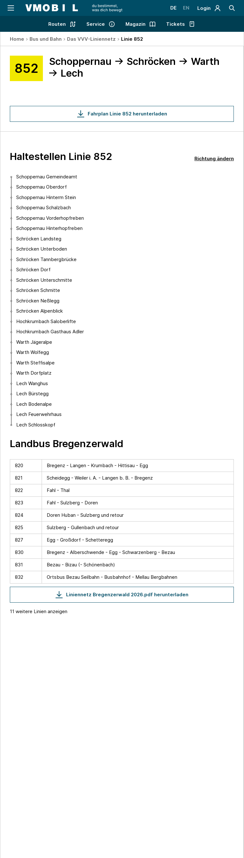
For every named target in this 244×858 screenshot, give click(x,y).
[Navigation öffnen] (10, 8)
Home (17, 39)
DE (173, 8)
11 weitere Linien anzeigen (38, 611)
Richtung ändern (214, 159)
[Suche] (232, 8)
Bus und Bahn (46, 39)
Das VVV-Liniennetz (91, 39)
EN (186, 8)
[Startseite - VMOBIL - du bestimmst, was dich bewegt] (74, 8)
